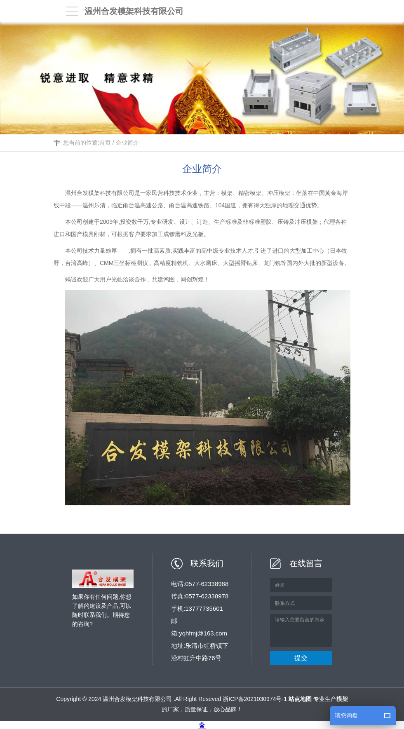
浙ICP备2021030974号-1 (255, 699)
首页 (105, 143)
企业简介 (127, 143)
